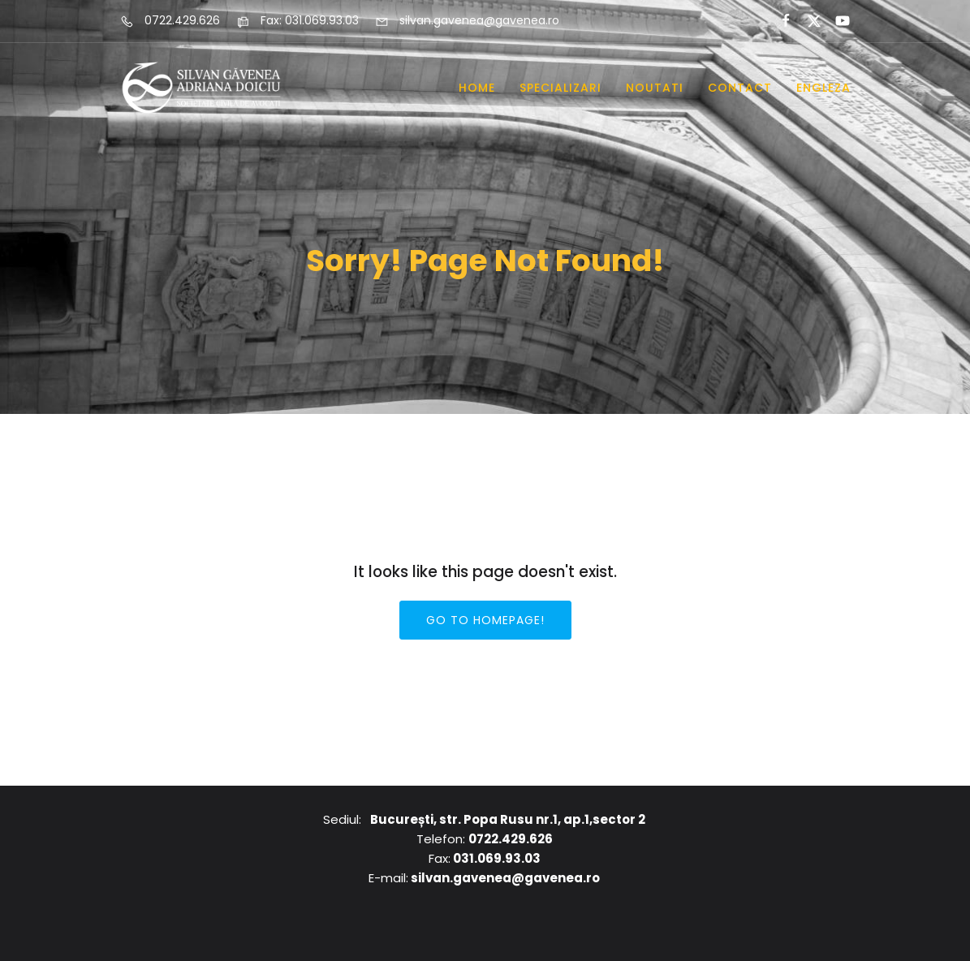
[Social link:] (779, 21)
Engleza (823, 88)
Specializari (560, 88)
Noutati (654, 88)
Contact (740, 88)
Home (477, 88)
